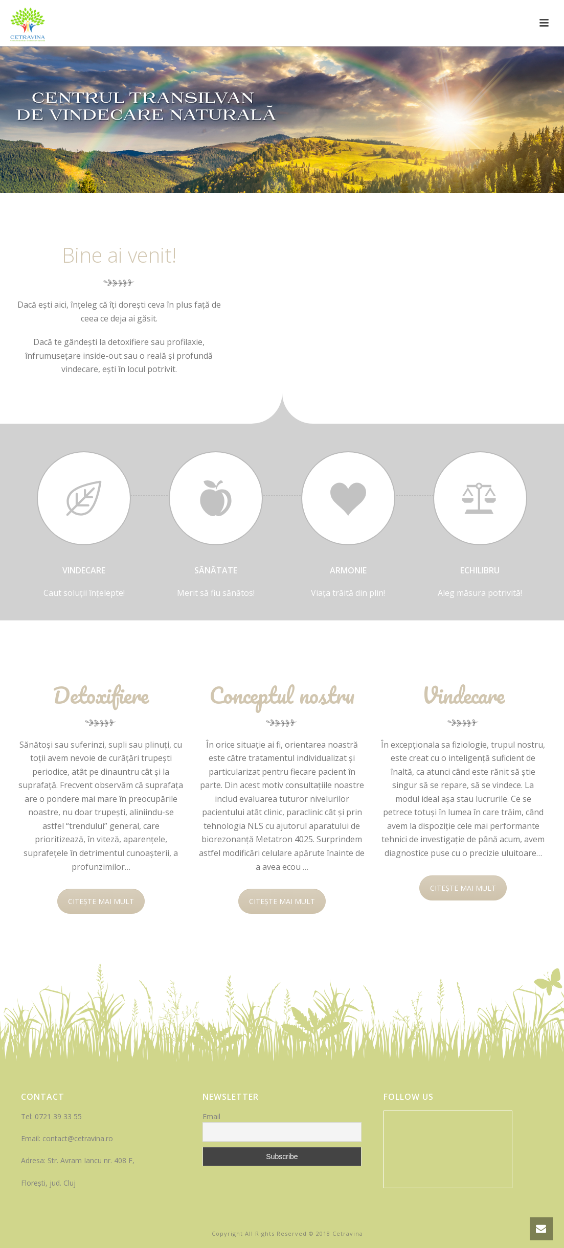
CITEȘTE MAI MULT (101, 901)
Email (211, 1116)
